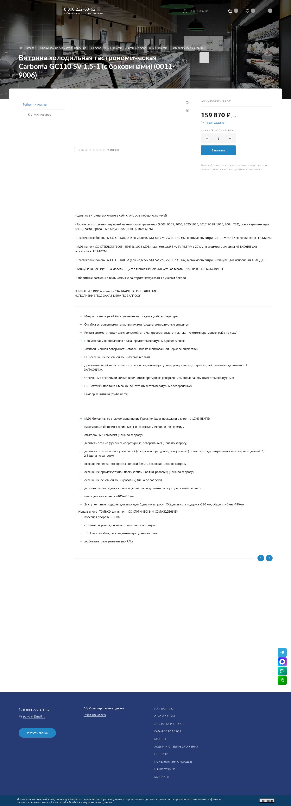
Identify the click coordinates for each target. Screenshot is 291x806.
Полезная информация (173, 761)
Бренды (160, 739)
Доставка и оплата (169, 724)
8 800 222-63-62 (79, 9)
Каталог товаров (167, 731)
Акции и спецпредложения (176, 746)
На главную (163, 709)
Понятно (267, 800)
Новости (161, 754)
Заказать (218, 150)
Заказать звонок (37, 733)
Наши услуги (164, 769)
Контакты (161, 777)
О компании (164, 716)
